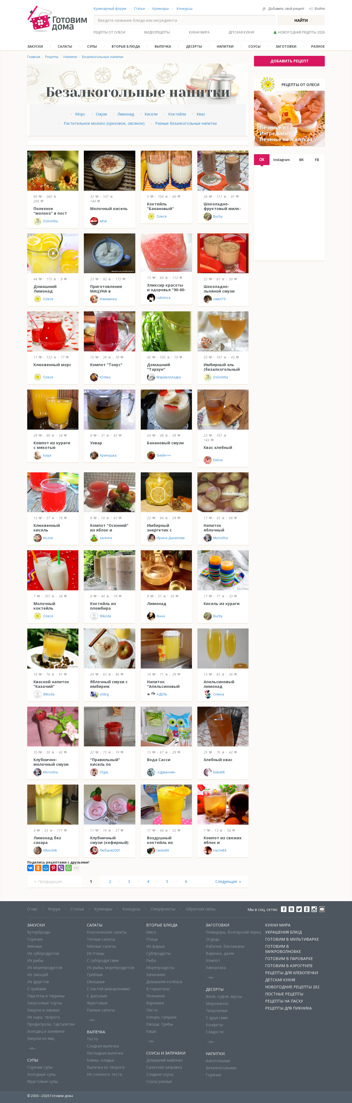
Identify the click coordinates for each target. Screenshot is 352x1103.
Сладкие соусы (159, 1074)
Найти (301, 20)
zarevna (101, 538)
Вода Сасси (158, 759)
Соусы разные (159, 1081)
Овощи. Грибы (159, 1024)
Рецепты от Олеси (109, 32)
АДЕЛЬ (157, 694)
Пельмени (155, 995)
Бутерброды (38, 932)
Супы (92, 46)
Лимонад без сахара (47, 840)
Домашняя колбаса (164, 981)
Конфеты (214, 1024)
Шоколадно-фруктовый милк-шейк (222, 208)
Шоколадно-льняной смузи (219, 289)
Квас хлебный (218, 447)
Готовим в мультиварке (292, 939)
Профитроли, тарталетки (51, 1024)
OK (261, 159)
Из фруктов (38, 981)
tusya (42, 455)
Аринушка (103, 455)
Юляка (100, 377)
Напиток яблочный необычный (216, 530)
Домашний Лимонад (45, 289)
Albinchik (45, 850)
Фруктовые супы (42, 1081)
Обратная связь (201, 908)
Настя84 (215, 850)
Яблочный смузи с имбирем (109, 684)
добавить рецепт (289, 60)
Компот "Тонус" (106, 364)
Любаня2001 (105, 850)
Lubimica (158, 298)
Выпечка (163, 46)
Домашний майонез (164, 1060)
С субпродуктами (103, 960)
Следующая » (228, 881)
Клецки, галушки (161, 1017)
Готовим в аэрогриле (289, 965)
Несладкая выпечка (105, 1053)
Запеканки (155, 974)
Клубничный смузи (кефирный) (109, 840)
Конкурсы (184, 8)
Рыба (151, 960)
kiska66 (214, 772)
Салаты (65, 46)
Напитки (225, 46)
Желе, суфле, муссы (224, 996)
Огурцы (212, 939)
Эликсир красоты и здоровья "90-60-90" (166, 289)
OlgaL (99, 772)
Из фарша (155, 946)
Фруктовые (97, 1002)
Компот (213, 960)
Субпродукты (158, 953)
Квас (201, 114)
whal (98, 221)
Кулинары (160, 8)
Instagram (281, 159)
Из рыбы (35, 960)
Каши (151, 1031)
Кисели (151, 114)
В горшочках (158, 988)
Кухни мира (199, 32)
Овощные (96, 981)
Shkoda (100, 616)
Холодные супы (41, 1074)
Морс (80, 114)
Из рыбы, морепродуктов (110, 967)
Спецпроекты (163, 908)
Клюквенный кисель (46, 528)
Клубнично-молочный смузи (51, 762)
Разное (318, 46)
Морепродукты (160, 967)
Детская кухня (241, 32)
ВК (301, 159)
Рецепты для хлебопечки (291, 972)
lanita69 (158, 850)
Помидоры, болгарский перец (233, 932)
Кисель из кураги (222, 603)
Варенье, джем (220, 953)
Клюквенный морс (52, 364)
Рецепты (52, 56)
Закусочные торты (44, 1002)
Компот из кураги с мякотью (51, 445)
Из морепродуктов (44, 967)
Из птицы (95, 953)
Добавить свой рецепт (286, 8)
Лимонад (126, 114)
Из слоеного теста (104, 1074)
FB (317, 159)
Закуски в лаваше (43, 1010)
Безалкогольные (221, 1067)
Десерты (194, 46)
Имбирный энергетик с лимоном (159, 530)
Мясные (34, 946)
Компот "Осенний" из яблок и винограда (109, 530)
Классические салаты (107, 932)
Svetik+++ (159, 455)
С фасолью (97, 995)
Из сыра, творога (43, 1017)
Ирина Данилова (166, 538)
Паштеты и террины (46, 995)
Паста (151, 1010)
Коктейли (177, 114)
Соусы (254, 46)
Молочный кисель (109, 208)
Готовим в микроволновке (283, 949)
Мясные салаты (101, 946)
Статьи (139, 8)
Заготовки (286, 46)
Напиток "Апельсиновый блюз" (163, 686)
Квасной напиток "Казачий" (51, 684)
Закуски (35, 46)
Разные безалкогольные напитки (186, 123)
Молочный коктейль (44, 606)
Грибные (95, 974)
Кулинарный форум (110, 8)
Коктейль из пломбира (103, 606)
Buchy (213, 216)
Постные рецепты (284, 993)
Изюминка (103, 299)
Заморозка (216, 967)
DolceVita (45, 221)
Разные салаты (101, 1010)
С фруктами (217, 1017)
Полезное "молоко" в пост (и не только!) (50, 213)
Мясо (151, 932)
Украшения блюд (283, 932)
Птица (152, 939)
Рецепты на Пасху (284, 1001)
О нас (32, 908)
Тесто (92, 1038)
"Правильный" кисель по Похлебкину (105, 764)
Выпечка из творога (105, 1067)
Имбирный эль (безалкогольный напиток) (222, 369)
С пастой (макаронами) (108, 988)
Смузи (101, 114)
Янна (156, 616)
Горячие (35, 939)
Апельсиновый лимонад (219, 684)
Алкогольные (218, 1060)
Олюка (214, 694)
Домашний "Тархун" (158, 367)
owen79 (214, 299)
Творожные (217, 1010)
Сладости (215, 1031)
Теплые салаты (101, 939)
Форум (54, 908)
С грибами (36, 988)
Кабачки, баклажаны (225, 946)
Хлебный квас (218, 759)
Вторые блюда (126, 46)
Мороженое (217, 1003)
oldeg (99, 694)
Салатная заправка (164, 1067)
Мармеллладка (164, 377)
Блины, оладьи (100, 1060)
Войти (320, 8)
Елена (213, 460)
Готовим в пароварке (289, 958)
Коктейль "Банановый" (160, 206)
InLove (43, 538)
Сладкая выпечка (103, 1046)
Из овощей (37, 974)
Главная (33, 56)
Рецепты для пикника (288, 1008)
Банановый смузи (165, 442)
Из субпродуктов (43, 953)
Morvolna (216, 538)
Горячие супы (40, 1067)
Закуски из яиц (40, 1038)
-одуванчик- (161, 772)
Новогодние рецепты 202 (292, 986)
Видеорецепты (157, 32)
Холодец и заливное (46, 1031)
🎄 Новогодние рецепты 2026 (299, 32)
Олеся (157, 216)
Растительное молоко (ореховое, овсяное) (104, 123)
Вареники (155, 1002)
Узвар (96, 442)
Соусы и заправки (165, 1053)
